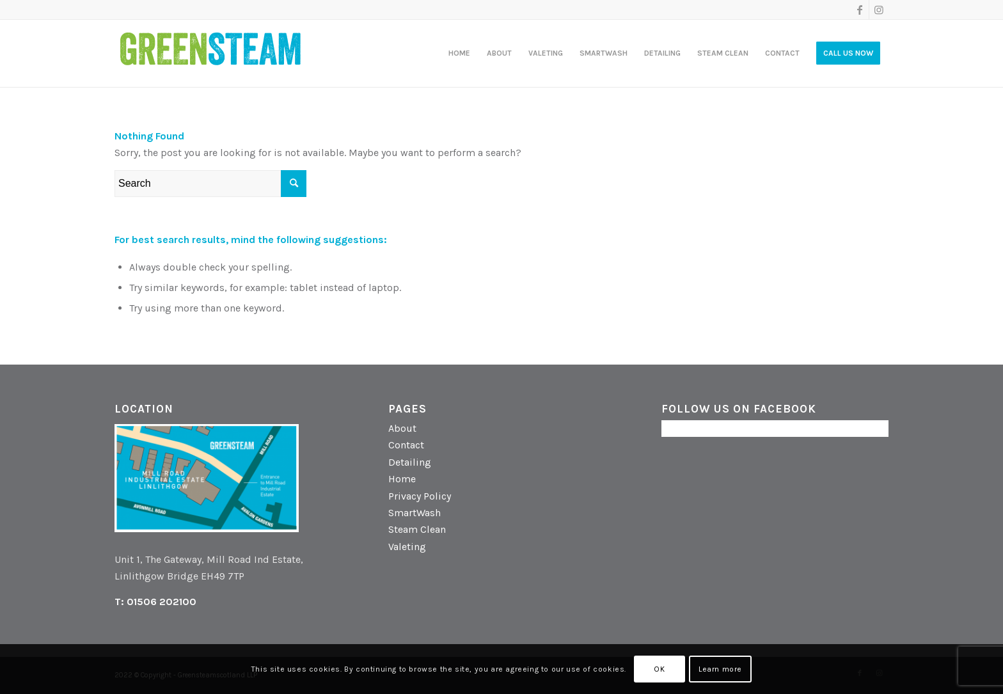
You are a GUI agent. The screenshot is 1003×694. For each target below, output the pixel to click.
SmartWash (414, 513)
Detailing (409, 462)
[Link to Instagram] (878, 9)
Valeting (407, 546)
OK (659, 669)
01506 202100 (161, 601)
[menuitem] (459, 53)
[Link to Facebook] (859, 9)
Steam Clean (417, 529)
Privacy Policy (419, 496)
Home (402, 479)
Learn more (720, 669)
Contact (406, 445)
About (402, 428)
